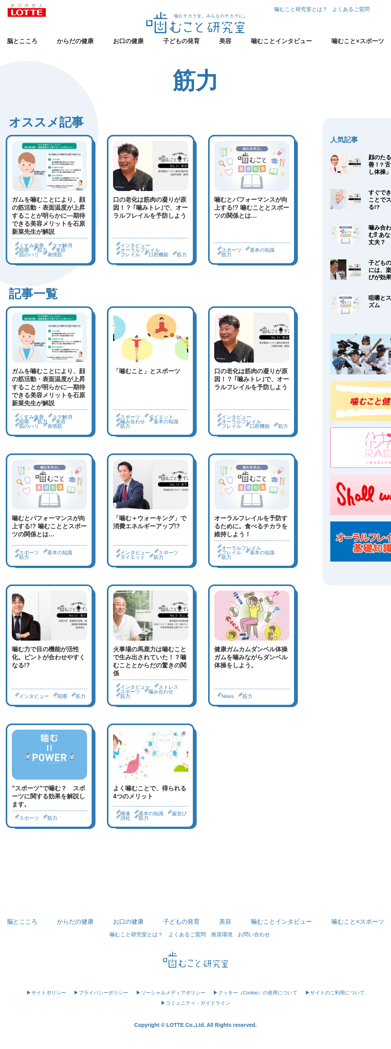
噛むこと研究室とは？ (301, 9)
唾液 (125, 813)
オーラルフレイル (140, 250)
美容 (225, 41)
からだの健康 (75, 41)
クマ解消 (62, 245)
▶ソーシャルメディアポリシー (170, 993)
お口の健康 (128, 41)
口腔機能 (158, 254)
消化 (125, 818)
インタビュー (135, 245)
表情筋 (54, 254)
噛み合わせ (132, 421)
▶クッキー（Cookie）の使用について (255, 993)
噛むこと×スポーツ (357, 41)
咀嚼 (24, 250)
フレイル (130, 254)
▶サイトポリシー (46, 993)
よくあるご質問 (351, 9)
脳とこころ (22, 41)
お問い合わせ (254, 934)
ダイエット (161, 417)
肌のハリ (29, 254)
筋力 (42, 250)
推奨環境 (222, 934)
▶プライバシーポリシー (101, 993)
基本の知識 (262, 250)
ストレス (168, 687)
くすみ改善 (31, 245)
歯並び (179, 813)
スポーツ (231, 250)
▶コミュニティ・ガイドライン (195, 1003)
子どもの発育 (181, 41)
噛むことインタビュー (281, 41)
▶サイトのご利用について (335, 993)
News (227, 696)
